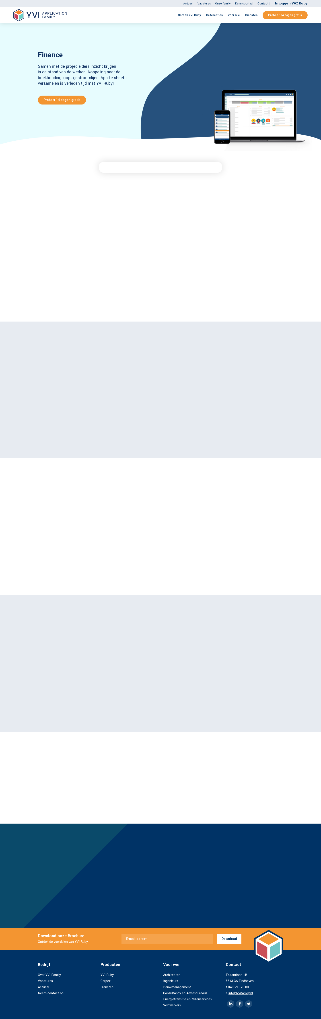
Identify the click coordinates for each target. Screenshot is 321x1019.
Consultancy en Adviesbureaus (185, 993)
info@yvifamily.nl (240, 993)
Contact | (263, 3)
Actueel (188, 3)
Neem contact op (51, 993)
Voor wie (234, 15)
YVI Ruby (107, 975)
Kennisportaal (244, 3)
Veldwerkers (172, 1005)
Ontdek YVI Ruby (189, 15)
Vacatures (204, 3)
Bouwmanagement (177, 987)
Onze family (223, 3)
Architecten (171, 975)
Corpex (106, 981)
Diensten (251, 15)
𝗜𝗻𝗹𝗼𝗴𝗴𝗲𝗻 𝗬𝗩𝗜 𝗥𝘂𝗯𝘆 (291, 3)
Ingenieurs (170, 981)
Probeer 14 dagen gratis (285, 15)
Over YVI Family (49, 975)
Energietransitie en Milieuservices (187, 999)
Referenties (214, 15)
